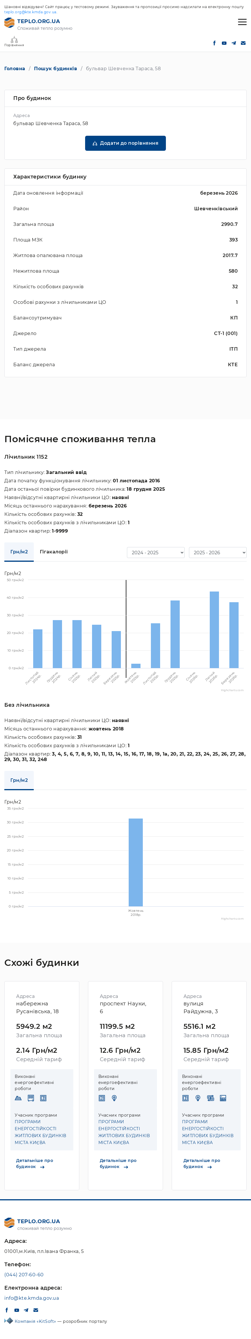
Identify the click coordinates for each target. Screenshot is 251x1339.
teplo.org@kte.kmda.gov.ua (30, 12)
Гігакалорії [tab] (54, 552)
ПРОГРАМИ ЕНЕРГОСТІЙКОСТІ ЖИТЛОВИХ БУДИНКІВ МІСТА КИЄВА (40, 1132)
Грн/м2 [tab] (19, 552)
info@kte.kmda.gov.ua (31, 1298)
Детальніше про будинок (34, 1163)
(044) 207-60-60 (24, 1274)
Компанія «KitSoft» (36, 1321)
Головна (14, 68)
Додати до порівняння (129, 143)
